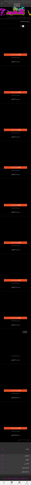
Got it (17, 5)
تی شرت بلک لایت (15, 58)
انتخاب (27, 26)
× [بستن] (1, 3)
